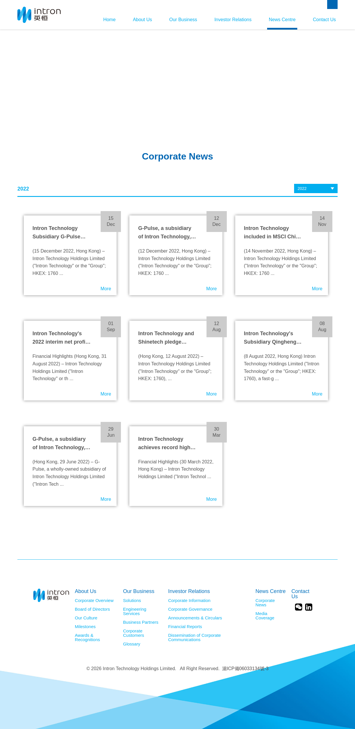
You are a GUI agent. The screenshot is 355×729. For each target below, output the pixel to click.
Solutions (132, 600)
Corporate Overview (94, 600)
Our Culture (86, 618)
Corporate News (265, 602)
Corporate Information (189, 600)
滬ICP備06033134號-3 (245, 668)
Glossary (131, 644)
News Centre (281, 19)
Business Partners (140, 622)
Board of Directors (92, 609)
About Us (139, 19)
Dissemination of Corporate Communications (194, 637)
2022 (302, 188)
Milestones (85, 626)
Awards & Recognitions (87, 637)
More (106, 288)
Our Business (181, 19)
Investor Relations (231, 19)
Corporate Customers (133, 633)
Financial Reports (185, 626)
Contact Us (324, 19)
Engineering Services (134, 611)
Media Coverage (265, 615)
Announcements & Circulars (195, 618)
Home (105, 19)
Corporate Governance (190, 609)
